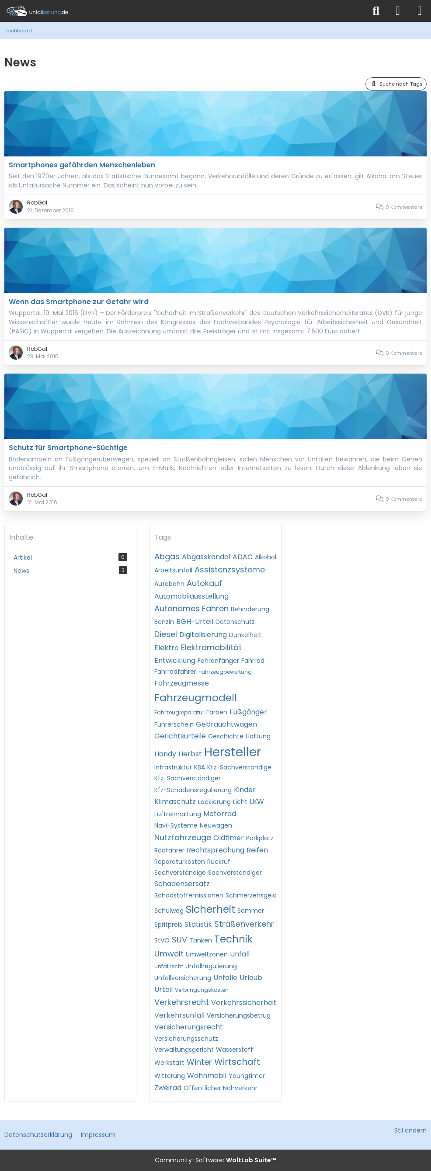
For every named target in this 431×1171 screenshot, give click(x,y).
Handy (165, 754)
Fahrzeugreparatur (179, 712)
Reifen (257, 850)
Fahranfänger (218, 660)
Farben (216, 712)
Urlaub (251, 978)
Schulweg (169, 910)
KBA (199, 767)
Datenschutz (235, 621)
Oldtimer (228, 838)
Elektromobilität (211, 647)
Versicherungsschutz (186, 1038)
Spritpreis (168, 924)
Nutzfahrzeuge (182, 837)
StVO (162, 940)
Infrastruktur (173, 767)
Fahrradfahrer (175, 671)
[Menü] (419, 11)
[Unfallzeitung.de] (183, 10)
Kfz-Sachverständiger (187, 778)
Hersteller (232, 752)
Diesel (165, 634)
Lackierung (214, 801)
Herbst (190, 754)
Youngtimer (247, 1075)
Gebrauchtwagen (226, 724)
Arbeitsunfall (173, 570)
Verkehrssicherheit (244, 1003)
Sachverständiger (235, 872)
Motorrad (219, 814)
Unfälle (225, 978)
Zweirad (167, 1088)
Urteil (163, 989)
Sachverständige (180, 872)
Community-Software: (215, 1160)
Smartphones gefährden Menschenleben (82, 165)
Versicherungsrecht (188, 1027)
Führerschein (174, 724)
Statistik (198, 924)
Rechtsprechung (215, 850)
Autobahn (169, 583)
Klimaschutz (175, 802)
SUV (179, 939)
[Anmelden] (398, 11)
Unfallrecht (168, 966)
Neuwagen (216, 825)
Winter (199, 1062)
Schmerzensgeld (251, 895)
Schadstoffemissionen (188, 895)
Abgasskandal (206, 557)
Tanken (200, 940)
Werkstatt (169, 1062)
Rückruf (218, 861)
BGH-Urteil (194, 622)
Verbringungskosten (202, 990)
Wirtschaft (237, 1062)
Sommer (250, 910)
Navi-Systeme (176, 825)
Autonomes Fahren (191, 608)
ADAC (243, 557)
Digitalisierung (203, 635)
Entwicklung (174, 660)
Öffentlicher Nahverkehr (220, 1088)
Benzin (164, 621)
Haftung (258, 736)
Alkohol (265, 557)
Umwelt (169, 953)
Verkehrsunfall (179, 1015)
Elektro (166, 648)
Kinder (245, 790)
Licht (240, 801)
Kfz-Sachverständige (239, 767)
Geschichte (225, 736)
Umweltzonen (207, 954)
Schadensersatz (182, 884)
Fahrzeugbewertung (225, 672)
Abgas (167, 556)
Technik (233, 939)
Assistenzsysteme (230, 569)
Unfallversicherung (182, 978)
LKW (257, 802)
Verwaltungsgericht (184, 1049)
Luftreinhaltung (177, 814)
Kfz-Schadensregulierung (193, 790)
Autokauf (204, 583)
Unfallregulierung (211, 966)
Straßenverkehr (244, 923)
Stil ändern (410, 1130)
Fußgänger (248, 712)
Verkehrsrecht (181, 1002)
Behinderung (250, 609)
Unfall (240, 954)
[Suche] (376, 11)
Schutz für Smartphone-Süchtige (68, 448)
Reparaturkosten (179, 861)
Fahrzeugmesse (181, 683)
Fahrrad (252, 660)
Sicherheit (210, 909)
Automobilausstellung (191, 596)
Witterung (169, 1075)
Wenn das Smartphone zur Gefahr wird (79, 302)
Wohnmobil (206, 1076)
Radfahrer (169, 850)
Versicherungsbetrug (239, 1015)
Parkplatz (260, 838)
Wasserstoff (234, 1049)
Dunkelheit (245, 635)
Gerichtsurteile (180, 736)
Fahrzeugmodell (195, 698)
